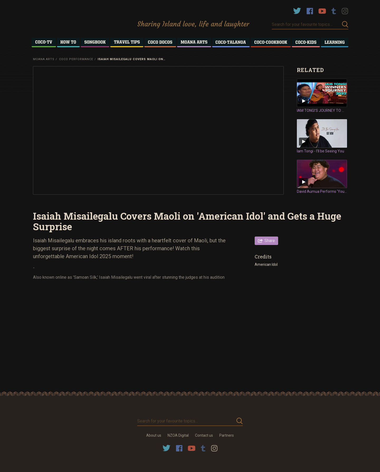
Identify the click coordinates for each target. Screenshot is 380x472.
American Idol (266, 264)
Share (269, 240)
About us (153, 435)
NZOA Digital (178, 435)
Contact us (204, 435)
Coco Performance (76, 59)
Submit (345, 24)
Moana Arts (43, 59)
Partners (226, 435)
